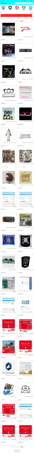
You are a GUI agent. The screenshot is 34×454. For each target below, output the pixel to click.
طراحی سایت (17, 452)
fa (3, 0)
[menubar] (17, 15)
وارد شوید (31, 0)
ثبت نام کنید (24, 0)
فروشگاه (31, 13)
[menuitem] (3, 14)
